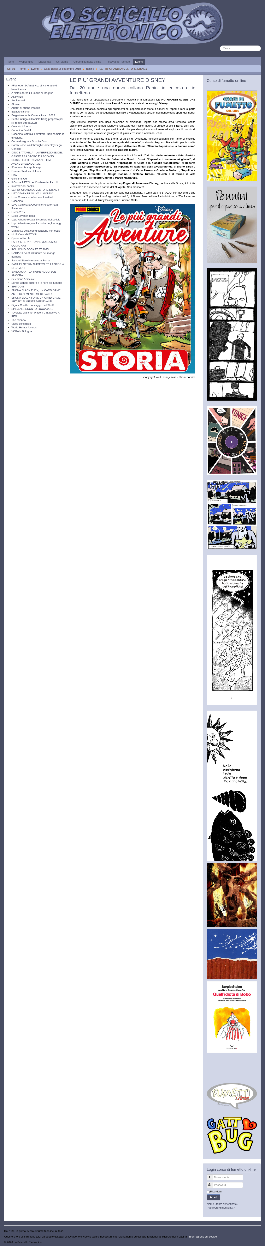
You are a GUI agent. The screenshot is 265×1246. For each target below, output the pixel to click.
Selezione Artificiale (23, 279)
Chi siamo (62, 61)
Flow (14, 174)
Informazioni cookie (23, 186)
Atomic (15, 104)
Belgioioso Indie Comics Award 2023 (33, 115)
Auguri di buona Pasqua (25, 107)
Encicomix (45, 61)
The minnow (18, 320)
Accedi (214, 1197)
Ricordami (216, 1191)
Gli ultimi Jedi (19, 178)
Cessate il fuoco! (21, 126)
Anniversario (18, 100)
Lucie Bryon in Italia (23, 215)
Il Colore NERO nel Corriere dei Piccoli (34, 182)
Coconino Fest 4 (21, 130)
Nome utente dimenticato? (222, 1203)
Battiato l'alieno (20, 111)
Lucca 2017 (18, 212)
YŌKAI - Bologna (21, 331)
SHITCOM (17, 286)
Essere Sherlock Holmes (26, 171)
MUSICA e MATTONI (24, 234)
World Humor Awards (24, 327)
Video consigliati (21, 323)
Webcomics (26, 61)
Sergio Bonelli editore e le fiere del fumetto (36, 282)
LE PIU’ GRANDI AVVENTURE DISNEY (35, 189)
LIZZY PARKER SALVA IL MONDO (32, 193)
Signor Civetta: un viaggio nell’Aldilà (32, 305)
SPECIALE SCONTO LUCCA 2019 (32, 308)
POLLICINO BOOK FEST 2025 (30, 249)
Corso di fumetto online (87, 61)
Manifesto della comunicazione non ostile (35, 230)
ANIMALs (17, 96)
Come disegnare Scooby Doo (29, 141)
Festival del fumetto (118, 61)
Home (10, 61)
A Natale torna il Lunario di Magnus (32, 93)
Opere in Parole (20, 238)
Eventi (139, 61)
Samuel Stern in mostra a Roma (30, 260)
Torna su (256, 1242)
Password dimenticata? (221, 1207)
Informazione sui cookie (203, 1236)
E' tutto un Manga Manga (26, 167)
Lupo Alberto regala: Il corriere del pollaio (35, 219)
